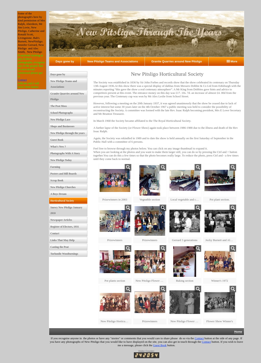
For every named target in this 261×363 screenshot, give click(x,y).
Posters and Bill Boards (63, 173)
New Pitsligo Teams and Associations (112, 61)
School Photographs (61, 112)
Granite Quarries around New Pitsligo (176, 61)
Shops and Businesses (62, 126)
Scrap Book (57, 180)
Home (238, 331)
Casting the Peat (59, 246)
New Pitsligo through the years (67, 133)
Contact (22, 79)
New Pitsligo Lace (60, 119)
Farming (55, 166)
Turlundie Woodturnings (64, 253)
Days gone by (65, 61)
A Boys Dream (58, 193)
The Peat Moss (58, 106)
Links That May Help (62, 240)
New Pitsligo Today (61, 160)
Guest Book (57, 139)
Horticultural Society (62, 200)
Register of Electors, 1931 (64, 226)
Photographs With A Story (65, 153)
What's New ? (58, 146)
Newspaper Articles (61, 219)
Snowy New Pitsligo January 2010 (66, 210)
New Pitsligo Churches (63, 187)
